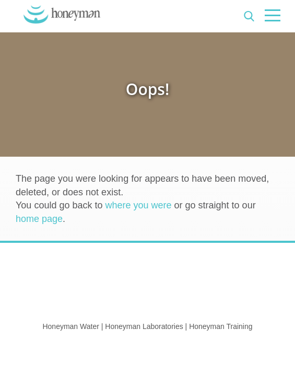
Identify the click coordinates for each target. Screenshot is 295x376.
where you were (138, 205)
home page (39, 219)
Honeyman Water (70, 326)
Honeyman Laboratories (144, 326)
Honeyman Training (220, 326)
